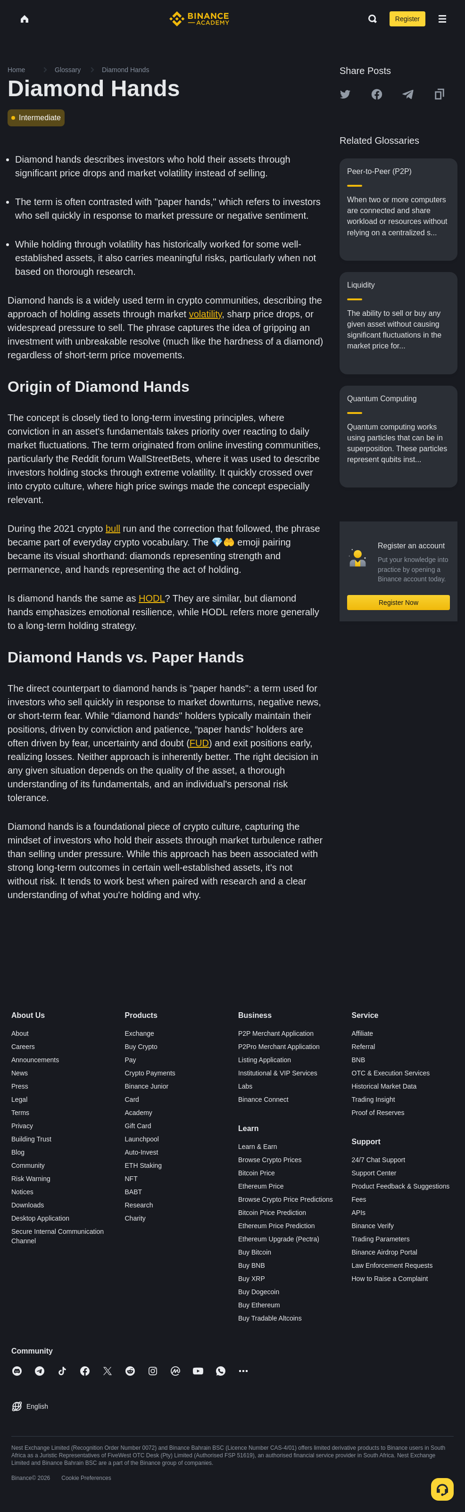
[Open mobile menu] (442, 18)
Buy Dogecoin (258, 1292)
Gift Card (138, 1126)
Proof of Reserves (378, 1112)
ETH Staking (143, 1165)
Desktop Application (40, 1218)
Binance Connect (263, 1099)
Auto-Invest (141, 1152)
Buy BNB (251, 1265)
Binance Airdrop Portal (384, 1252)
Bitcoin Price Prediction (272, 1212)
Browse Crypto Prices (270, 1160)
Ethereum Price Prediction (276, 1226)
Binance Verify (373, 1226)
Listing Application (264, 1060)
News (19, 1073)
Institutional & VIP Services (277, 1073)
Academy (138, 1112)
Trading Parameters (381, 1239)
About (20, 1033)
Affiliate (363, 1033)
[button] (442, 19)
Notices (22, 1192)
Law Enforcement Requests (392, 1265)
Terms (20, 1112)
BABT (133, 1192)
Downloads (27, 1205)
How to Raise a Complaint (390, 1278)
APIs (359, 1212)
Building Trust (31, 1139)
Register (407, 19)
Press (19, 1086)
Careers (23, 1046)
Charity (135, 1218)
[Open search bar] (369, 18)
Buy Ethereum (259, 1305)
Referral (363, 1046)
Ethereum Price (260, 1186)
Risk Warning (30, 1178)
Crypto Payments (150, 1073)
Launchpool (142, 1139)
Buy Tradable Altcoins (270, 1318)
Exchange (139, 1033)
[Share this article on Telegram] (408, 94)
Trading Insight (373, 1099)
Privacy (22, 1126)
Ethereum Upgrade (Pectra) (278, 1239)
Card (132, 1099)
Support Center (374, 1173)
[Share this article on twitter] (345, 94)
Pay (130, 1060)
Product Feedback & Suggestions (401, 1186)
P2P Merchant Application (276, 1033)
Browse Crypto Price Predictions (285, 1199)
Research (139, 1205)
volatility (205, 314)
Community (28, 1165)
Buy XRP (251, 1278)
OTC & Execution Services (391, 1073)
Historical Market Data (384, 1086)
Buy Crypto (141, 1046)
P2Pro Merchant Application (279, 1046)
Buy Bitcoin (254, 1252)
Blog (18, 1152)
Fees (359, 1199)
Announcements (35, 1060)
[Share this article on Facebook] (376, 94)
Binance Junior (147, 1086)
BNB (358, 1060)
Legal (19, 1099)
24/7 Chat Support (379, 1160)
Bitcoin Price (256, 1173)
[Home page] (199, 18)
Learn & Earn (257, 1146)
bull (113, 528)
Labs (245, 1086)
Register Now (398, 602)
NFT (131, 1178)
